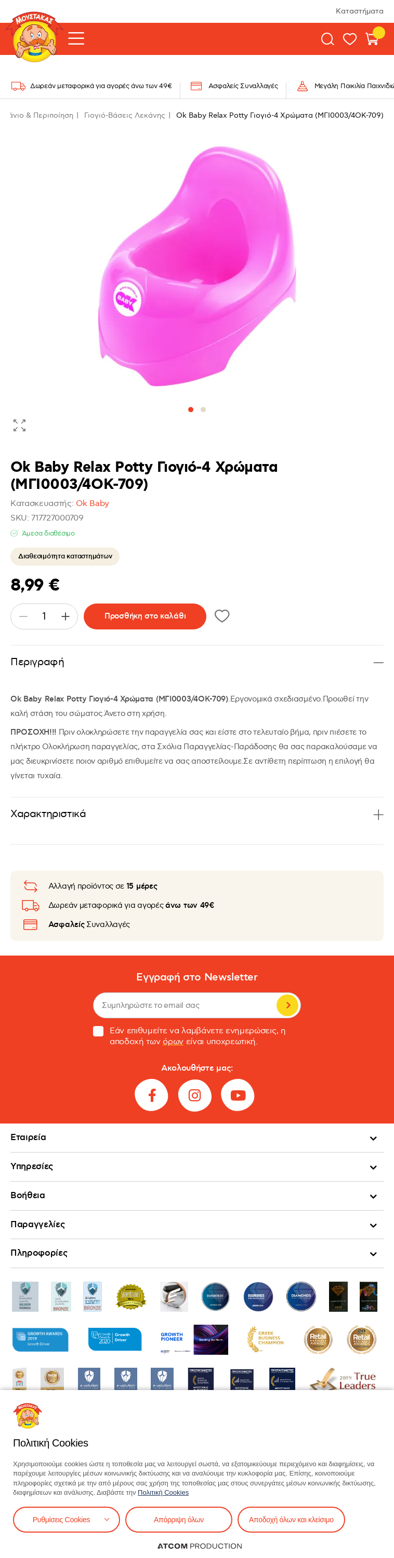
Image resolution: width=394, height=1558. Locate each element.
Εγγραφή (287, 1005)
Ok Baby (92, 504)
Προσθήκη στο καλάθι (145, 616)
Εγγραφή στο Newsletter (196, 977)
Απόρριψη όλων (179, 1519)
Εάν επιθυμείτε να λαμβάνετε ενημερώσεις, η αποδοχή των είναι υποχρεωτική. (189, 1036)
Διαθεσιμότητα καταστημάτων (65, 556)
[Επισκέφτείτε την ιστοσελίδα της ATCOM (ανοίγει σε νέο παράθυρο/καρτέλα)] (199, 1546)
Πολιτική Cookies (163, 1492)
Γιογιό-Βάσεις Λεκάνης (124, 115)
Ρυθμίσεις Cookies (61, 1519)
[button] (191, 409)
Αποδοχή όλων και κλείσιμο (291, 1519)
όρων (173, 1042)
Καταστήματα (360, 11)
